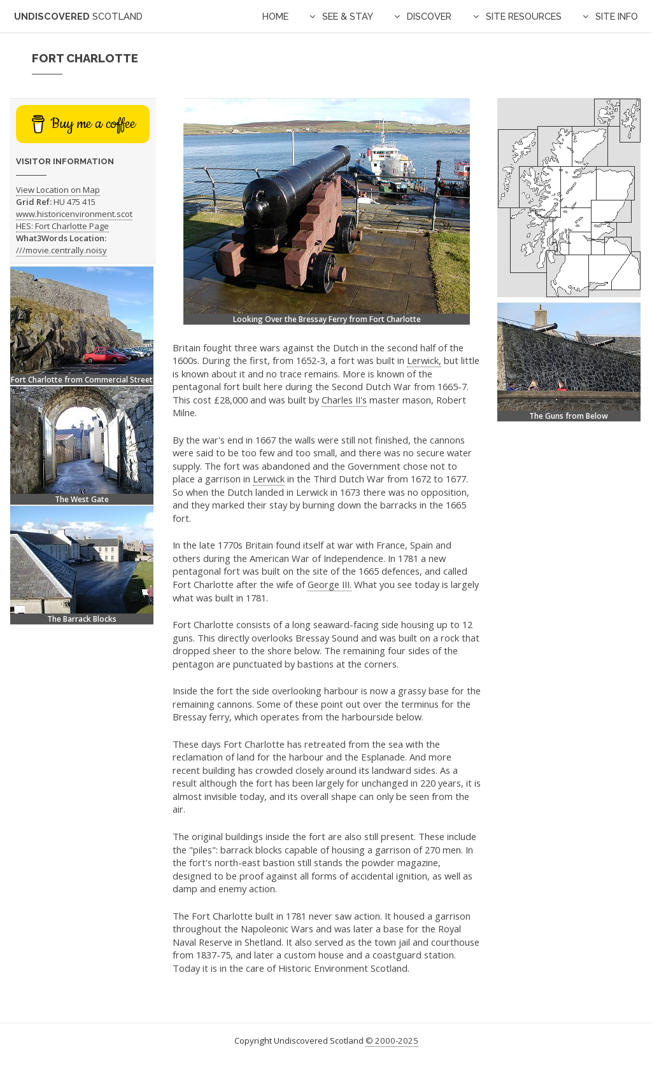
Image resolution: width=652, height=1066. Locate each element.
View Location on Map (58, 189)
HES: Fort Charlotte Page (62, 226)
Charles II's (344, 399)
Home (275, 16)
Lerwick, (424, 360)
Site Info (616, 16)
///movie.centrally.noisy (61, 250)
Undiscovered (78, 16)
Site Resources (524, 16)
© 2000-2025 (391, 1040)
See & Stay (347, 16)
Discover (429, 16)
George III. (329, 584)
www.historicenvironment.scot (74, 214)
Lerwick (269, 478)
